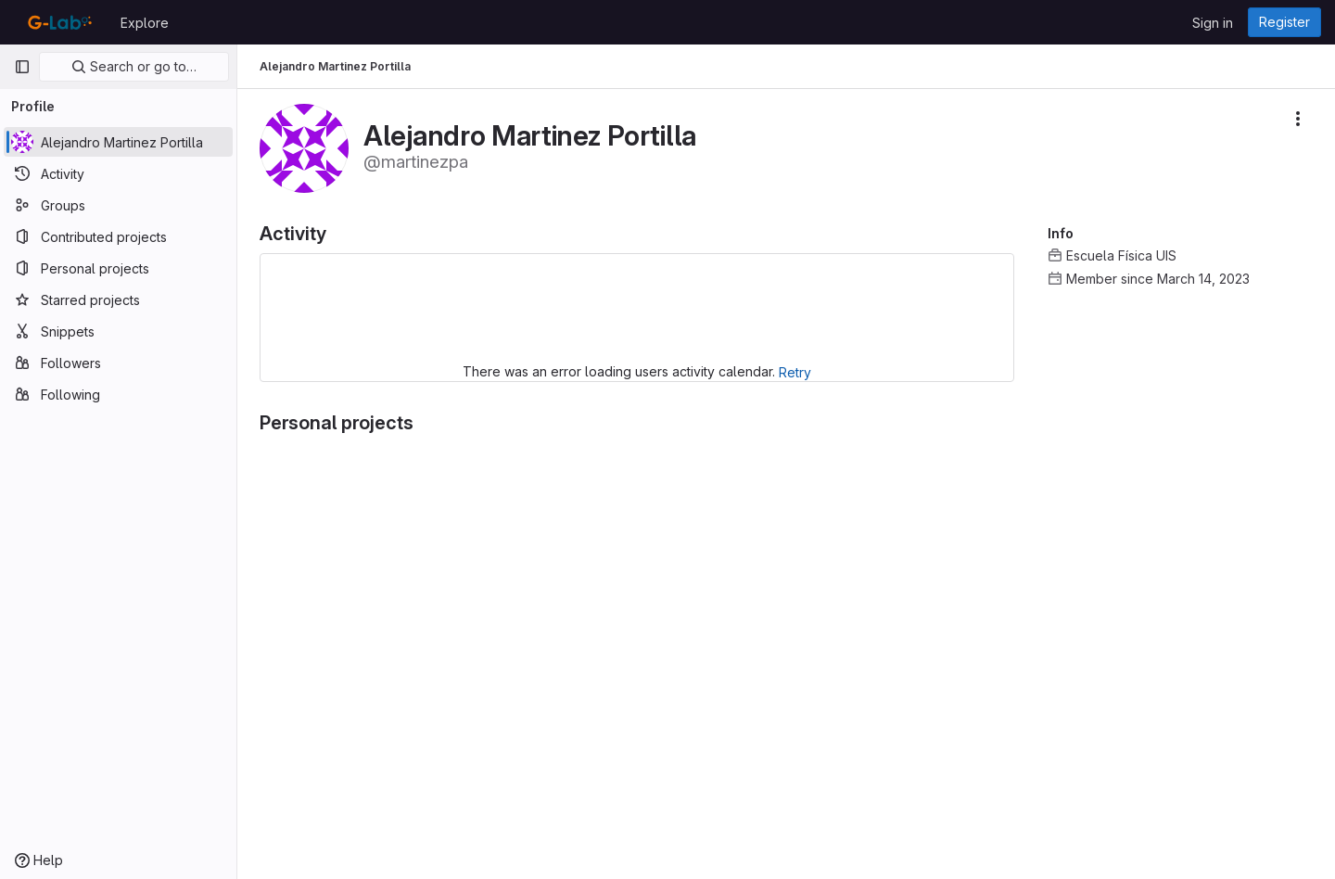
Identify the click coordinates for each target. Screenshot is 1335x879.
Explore (145, 23)
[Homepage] (58, 22)
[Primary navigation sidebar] (22, 67)
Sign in (1212, 23)
